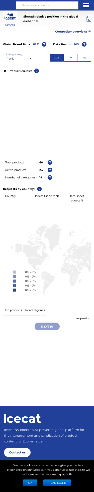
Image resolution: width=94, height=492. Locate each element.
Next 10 (47, 326)
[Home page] (22, 418)
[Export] (88, 19)
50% (76, 44)
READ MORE (57, 482)
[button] (8, 5)
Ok (30, 482)
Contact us (17, 452)
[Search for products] (47, 5)
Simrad (10, 24)
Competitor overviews (73, 30)
